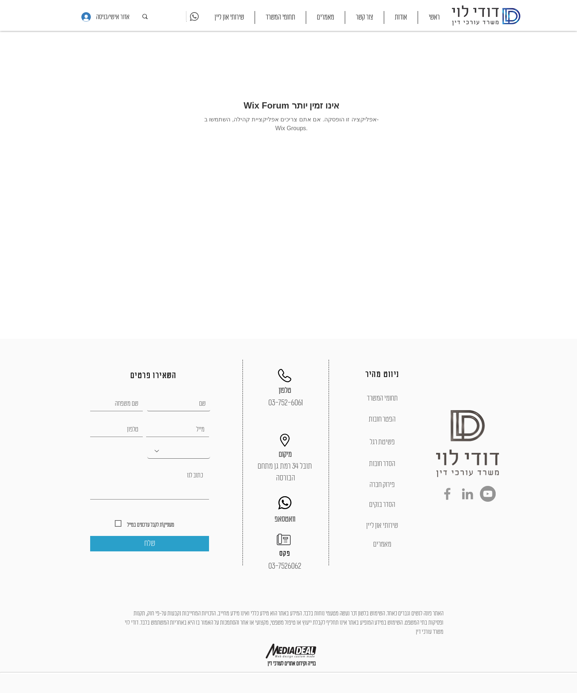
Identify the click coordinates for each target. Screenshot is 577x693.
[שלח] (149, 543)
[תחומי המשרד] (382, 398)
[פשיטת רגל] (382, 442)
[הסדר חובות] (382, 464)
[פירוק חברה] (382, 485)
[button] (280, 17)
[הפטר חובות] (382, 419)
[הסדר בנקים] (382, 504)
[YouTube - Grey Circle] (488, 494)
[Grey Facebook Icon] (447, 494)
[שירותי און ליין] (382, 525)
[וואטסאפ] (285, 519)
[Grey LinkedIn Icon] (467, 494)
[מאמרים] (382, 544)
